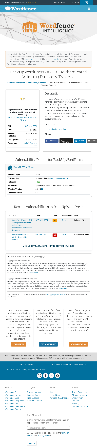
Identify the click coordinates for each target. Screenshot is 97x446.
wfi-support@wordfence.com (56, 295)
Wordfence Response (14, 400)
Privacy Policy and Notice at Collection (69, 365)
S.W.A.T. (65, 235)
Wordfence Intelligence (15, 406)
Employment (77, 398)
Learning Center (34, 395)
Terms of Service (26, 365)
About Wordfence (79, 392)
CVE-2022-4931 (42, 220)
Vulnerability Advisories (59, 398)
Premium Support (34, 400)
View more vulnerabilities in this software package (48, 246)
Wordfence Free (12, 392)
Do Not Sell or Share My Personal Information (26, 369)
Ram (64, 220)
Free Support (33, 398)
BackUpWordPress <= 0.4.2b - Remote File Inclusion (20, 237)
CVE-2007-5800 (42, 235)
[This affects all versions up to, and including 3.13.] (42, 189)
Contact (75, 400)
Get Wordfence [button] (48, 344)
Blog (52, 392)
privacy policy (44, 436)
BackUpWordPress (24, 167)
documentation (30, 59)
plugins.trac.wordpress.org (60, 129)
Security (75, 403)
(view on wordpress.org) (58, 178)
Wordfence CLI (11, 403)
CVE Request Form (80, 406)
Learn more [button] (18, 344)
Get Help (32, 2)
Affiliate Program (79, 395)
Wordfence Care (12, 398)
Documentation (34, 392)
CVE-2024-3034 (31, 126)
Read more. (34, 272)
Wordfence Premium (14, 395)
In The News (55, 395)
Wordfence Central (13, 409)
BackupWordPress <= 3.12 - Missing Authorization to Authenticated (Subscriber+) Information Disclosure (22, 225)
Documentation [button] (78, 344)
